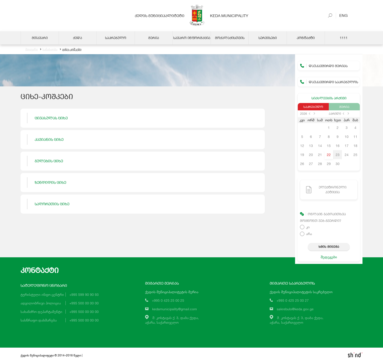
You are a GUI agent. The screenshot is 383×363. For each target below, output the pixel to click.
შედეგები (329, 257)
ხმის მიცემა (329, 247)
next (314, 113)
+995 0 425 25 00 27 (293, 300)
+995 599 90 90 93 (84, 294)
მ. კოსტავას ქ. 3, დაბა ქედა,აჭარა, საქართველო (172, 320)
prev (309, 113)
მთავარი (31, 49)
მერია (344, 107)
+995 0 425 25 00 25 (168, 300)
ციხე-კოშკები (70, 49)
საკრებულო (313, 107)
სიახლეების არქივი (328, 98)
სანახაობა (48, 49)
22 (329, 155)
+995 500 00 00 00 (84, 303)
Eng (341, 15)
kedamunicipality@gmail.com (174, 309)
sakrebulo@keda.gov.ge (295, 309)
